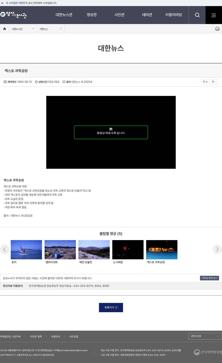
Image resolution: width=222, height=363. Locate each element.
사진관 (120, 14)
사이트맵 (73, 336)
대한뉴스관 (64, 14)
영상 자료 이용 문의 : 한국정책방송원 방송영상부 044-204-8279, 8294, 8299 (139, 350)
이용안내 (55, 336)
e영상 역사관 (13, 15)
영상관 (92, 14)
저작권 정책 (36, 336)
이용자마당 (173, 14)
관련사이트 (196, 336)
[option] (26, 252)
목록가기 (111, 307)
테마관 (147, 14)
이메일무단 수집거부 (10, 336)
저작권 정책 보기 (209, 278)
